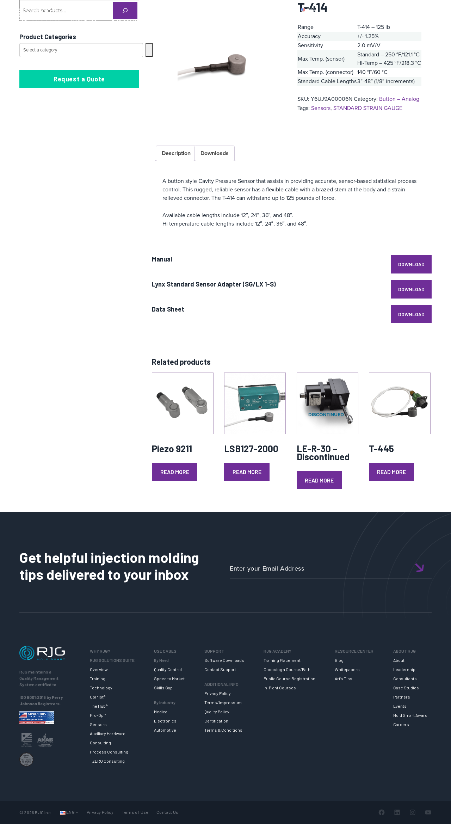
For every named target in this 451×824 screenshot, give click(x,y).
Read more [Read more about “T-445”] (391, 471)
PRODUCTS (339, 9)
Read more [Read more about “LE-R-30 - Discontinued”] (319, 480)
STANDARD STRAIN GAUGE (367, 108)
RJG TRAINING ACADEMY (248, 22)
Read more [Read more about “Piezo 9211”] (174, 471)
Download (411, 264)
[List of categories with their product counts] (81, 50)
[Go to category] (149, 50)
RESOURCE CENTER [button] (319, 22)
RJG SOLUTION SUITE (138, 22)
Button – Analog (399, 99)
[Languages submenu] (77, 812)
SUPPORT (191, 22)
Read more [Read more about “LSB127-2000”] (247, 471)
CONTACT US (376, 9)
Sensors (320, 108)
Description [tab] (176, 153)
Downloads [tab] (214, 153)
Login (415, 9)
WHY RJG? (84, 22)
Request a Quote (79, 79)
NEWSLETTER (419, 22)
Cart (435, 9)
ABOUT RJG (372, 22)
